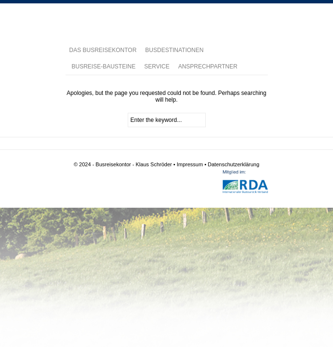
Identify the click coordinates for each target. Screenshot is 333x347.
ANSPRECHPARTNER (208, 66)
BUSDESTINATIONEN (174, 50)
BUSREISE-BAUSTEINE (104, 66)
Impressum (190, 164)
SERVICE (156, 66)
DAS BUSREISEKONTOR (103, 50)
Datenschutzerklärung (233, 164)
